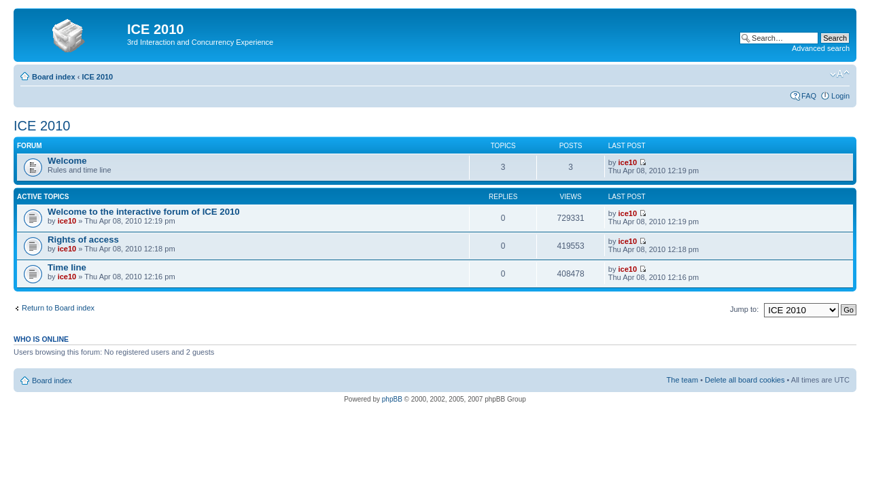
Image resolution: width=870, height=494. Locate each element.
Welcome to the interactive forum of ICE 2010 (144, 212)
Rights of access (83, 239)
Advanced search (821, 48)
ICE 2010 (97, 77)
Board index (53, 77)
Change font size (840, 74)
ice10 (627, 162)
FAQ (808, 96)
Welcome (67, 161)
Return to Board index (58, 308)
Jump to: (744, 309)
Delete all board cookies (744, 380)
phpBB (392, 399)
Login (840, 96)
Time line (67, 267)
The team (682, 380)
